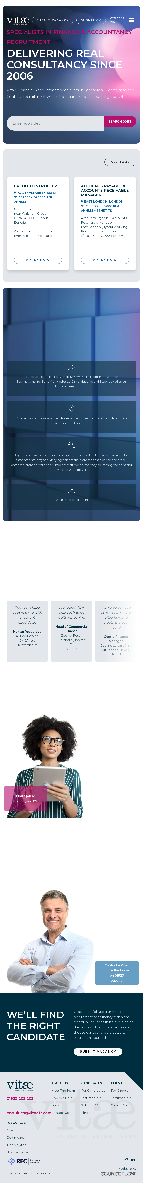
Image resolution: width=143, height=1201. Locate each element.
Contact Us (60, 1130)
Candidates (91, 1101)
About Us (59, 1101)
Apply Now (38, 259)
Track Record (61, 1123)
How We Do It (62, 1116)
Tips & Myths (16, 1162)
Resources (16, 1140)
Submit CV (91, 20)
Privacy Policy (17, 1170)
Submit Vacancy (53, 20)
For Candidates (93, 1108)
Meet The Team (63, 1108)
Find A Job (89, 1130)
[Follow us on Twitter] (126, 1177)
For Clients (119, 1108)
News (11, 1148)
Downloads (16, 1155)
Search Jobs (116, 123)
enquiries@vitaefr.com (29, 1130)
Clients (118, 1101)
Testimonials (91, 1116)
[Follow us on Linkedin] (133, 1177)
